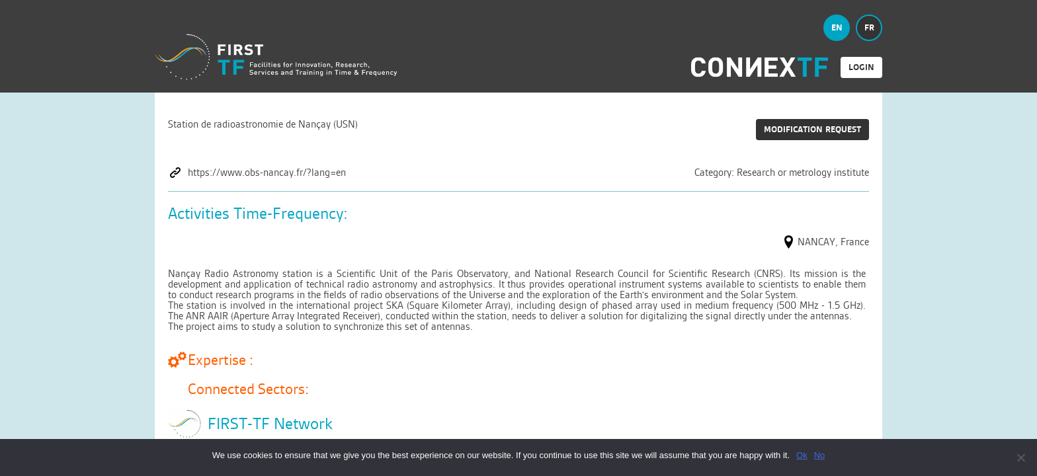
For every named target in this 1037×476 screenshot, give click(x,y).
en (837, 27)
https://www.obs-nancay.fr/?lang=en (267, 172)
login (861, 67)
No (819, 455)
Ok (802, 455)
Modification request (812, 129)
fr (869, 27)
